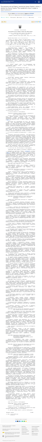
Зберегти (7, 17)
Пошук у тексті (25, 17)
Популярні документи (25, 429)
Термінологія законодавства (35, 426)
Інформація (3, 17)
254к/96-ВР (27, 151)
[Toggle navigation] (2, 2)
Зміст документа (19, 17)
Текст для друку (31, 17)
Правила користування (35, 433)
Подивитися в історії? (30, 15)
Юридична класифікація (35, 429)
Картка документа (13, 17)
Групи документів (24, 432)
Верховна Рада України (9, 1)
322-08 (32, 39)
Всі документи (24, 426)
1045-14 (8, 152)
